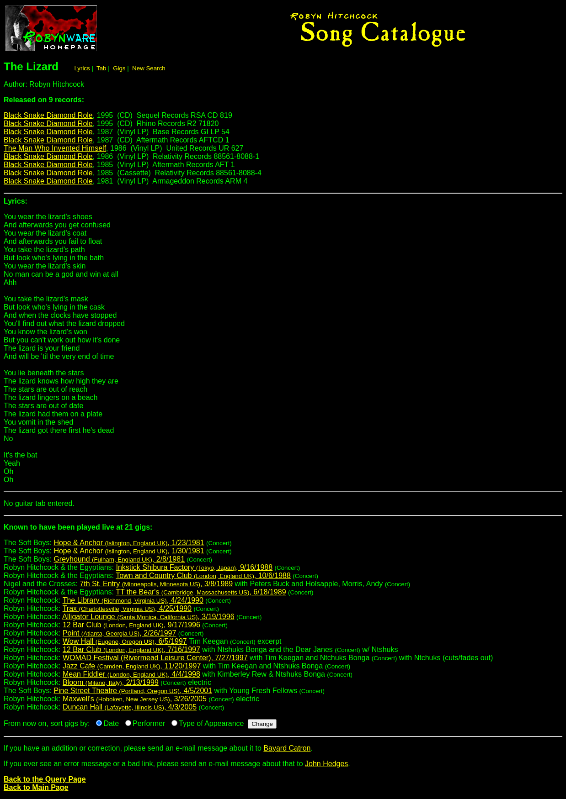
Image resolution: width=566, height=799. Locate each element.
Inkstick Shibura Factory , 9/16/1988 (194, 567)
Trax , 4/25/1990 (127, 608)
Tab (101, 68)
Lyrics (82, 68)
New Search (149, 68)
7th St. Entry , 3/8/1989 (156, 584)
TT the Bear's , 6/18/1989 (201, 592)
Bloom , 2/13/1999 (111, 682)
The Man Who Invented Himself (55, 148)
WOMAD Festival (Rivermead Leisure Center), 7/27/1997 (155, 658)
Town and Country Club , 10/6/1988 (203, 575)
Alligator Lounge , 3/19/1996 (148, 616)
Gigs (119, 68)
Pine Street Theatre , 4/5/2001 (132, 690)
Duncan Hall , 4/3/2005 (130, 707)
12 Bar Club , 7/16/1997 (131, 649)
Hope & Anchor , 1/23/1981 (128, 543)
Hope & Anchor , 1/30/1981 (128, 551)
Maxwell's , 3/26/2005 (135, 699)
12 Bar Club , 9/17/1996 (131, 625)
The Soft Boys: (283, 531)
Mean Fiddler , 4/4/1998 (131, 674)
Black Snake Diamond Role (48, 115)
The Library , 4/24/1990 (133, 600)
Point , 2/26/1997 (119, 633)
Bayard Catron (286, 748)
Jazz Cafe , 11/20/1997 (132, 666)
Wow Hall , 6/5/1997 (125, 641)
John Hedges (326, 763)
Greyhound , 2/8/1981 (119, 559)
